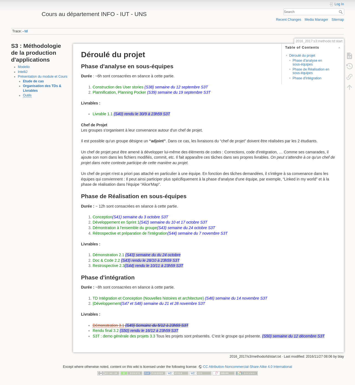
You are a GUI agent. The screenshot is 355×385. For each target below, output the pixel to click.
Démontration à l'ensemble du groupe (125, 228)
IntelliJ (23, 72)
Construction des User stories (118, 87)
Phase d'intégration (307, 78)
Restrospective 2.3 (109, 265)
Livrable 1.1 (103, 114)
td (26, 31)
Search (341, 12)
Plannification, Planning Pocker (119, 92)
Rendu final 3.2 (106, 330)
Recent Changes (288, 20)
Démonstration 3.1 (108, 325)
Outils (27, 95)
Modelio (24, 67)
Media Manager (316, 20)
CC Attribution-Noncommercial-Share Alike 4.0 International (247, 367)
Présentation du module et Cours (42, 76)
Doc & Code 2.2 (106, 260)
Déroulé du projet (302, 55)
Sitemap (337, 20)
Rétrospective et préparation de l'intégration (130, 233)
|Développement (107, 303)
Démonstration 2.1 (108, 255)
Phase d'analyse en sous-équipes (307, 62)
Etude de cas (33, 81)
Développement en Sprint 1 (116, 222)
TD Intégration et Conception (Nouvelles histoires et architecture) (148, 298)
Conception (102, 217)
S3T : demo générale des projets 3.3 (124, 336)
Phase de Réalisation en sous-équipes (311, 71)
